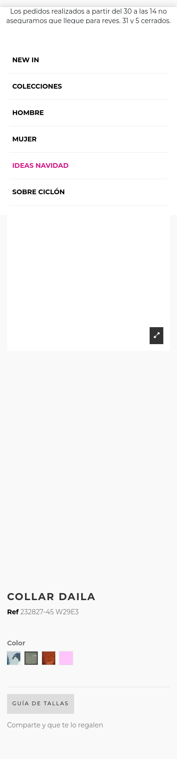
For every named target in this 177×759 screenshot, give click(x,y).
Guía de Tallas (40, 703)
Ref (13, 612)
